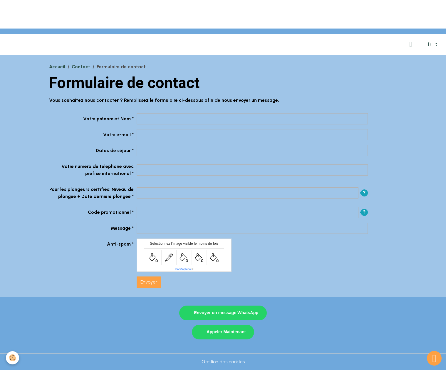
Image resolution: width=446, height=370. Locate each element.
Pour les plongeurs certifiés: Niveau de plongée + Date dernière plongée (91, 192)
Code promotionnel (109, 212)
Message (121, 228)
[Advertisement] (107, 13)
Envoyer (148, 282)
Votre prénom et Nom (107, 118)
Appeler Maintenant (226, 331)
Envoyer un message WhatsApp (226, 312)
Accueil (57, 66)
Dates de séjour (113, 150)
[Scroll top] (434, 358)
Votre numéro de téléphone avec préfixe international (97, 170)
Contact (81, 66)
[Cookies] (12, 357)
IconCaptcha (183, 269)
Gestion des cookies (223, 361)
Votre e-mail (117, 134)
